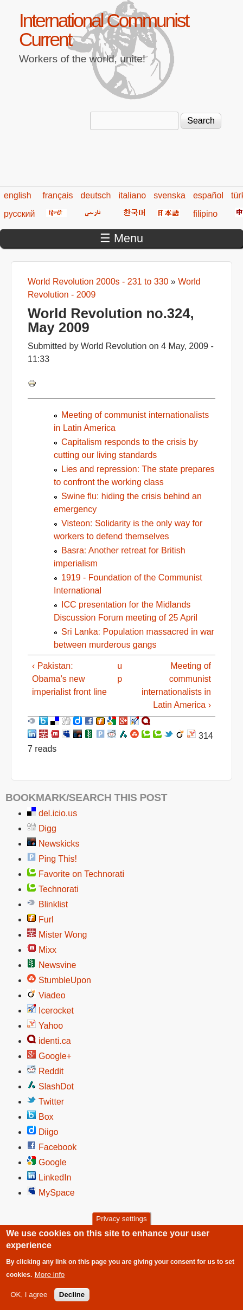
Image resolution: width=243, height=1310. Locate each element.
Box (46, 1116)
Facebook (57, 1147)
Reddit (51, 1071)
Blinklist (53, 904)
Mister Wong (63, 934)
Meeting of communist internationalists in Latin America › (176, 685)
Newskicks (59, 843)
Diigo (48, 1132)
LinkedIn (55, 1177)
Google (53, 1162)
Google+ (55, 1056)
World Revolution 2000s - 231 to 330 (98, 281)
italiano (132, 195)
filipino (205, 213)
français (57, 195)
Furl (46, 919)
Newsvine (57, 965)
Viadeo (52, 995)
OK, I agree (28, 1301)
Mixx (47, 949)
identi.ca (55, 1041)
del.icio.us (58, 813)
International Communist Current (103, 30)
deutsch (95, 195)
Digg (47, 828)
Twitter (51, 1101)
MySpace (57, 1192)
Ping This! (58, 858)
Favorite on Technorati (81, 874)
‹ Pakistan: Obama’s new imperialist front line (69, 678)
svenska (170, 195)
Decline (72, 1301)
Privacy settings (121, 1225)
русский (19, 213)
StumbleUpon (65, 980)
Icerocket (56, 1010)
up (119, 672)
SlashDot (56, 1086)
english (17, 195)
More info (50, 1281)
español (208, 195)
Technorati (59, 889)
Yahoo (51, 1025)
